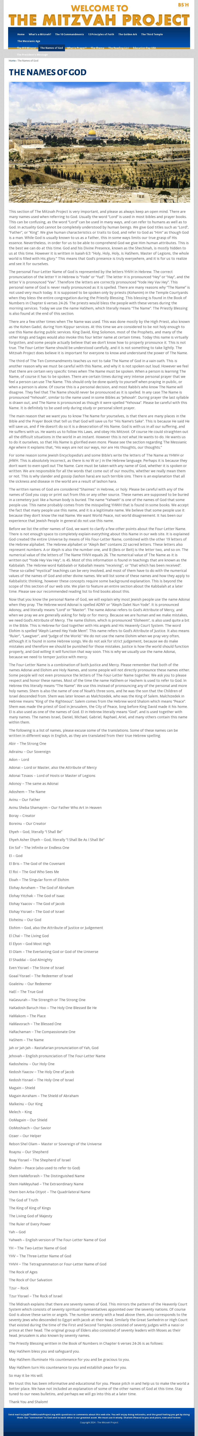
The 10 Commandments (69, 34)
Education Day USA (144, 48)
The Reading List (118, 48)
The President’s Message (32, 54)
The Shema (97, 48)
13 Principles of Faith (101, 34)
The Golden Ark (127, 34)
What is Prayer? (76, 48)
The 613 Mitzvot (26, 48)
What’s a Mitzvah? (40, 34)
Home (21, 34)
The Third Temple (152, 34)
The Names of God (51, 48)
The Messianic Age (28, 41)
